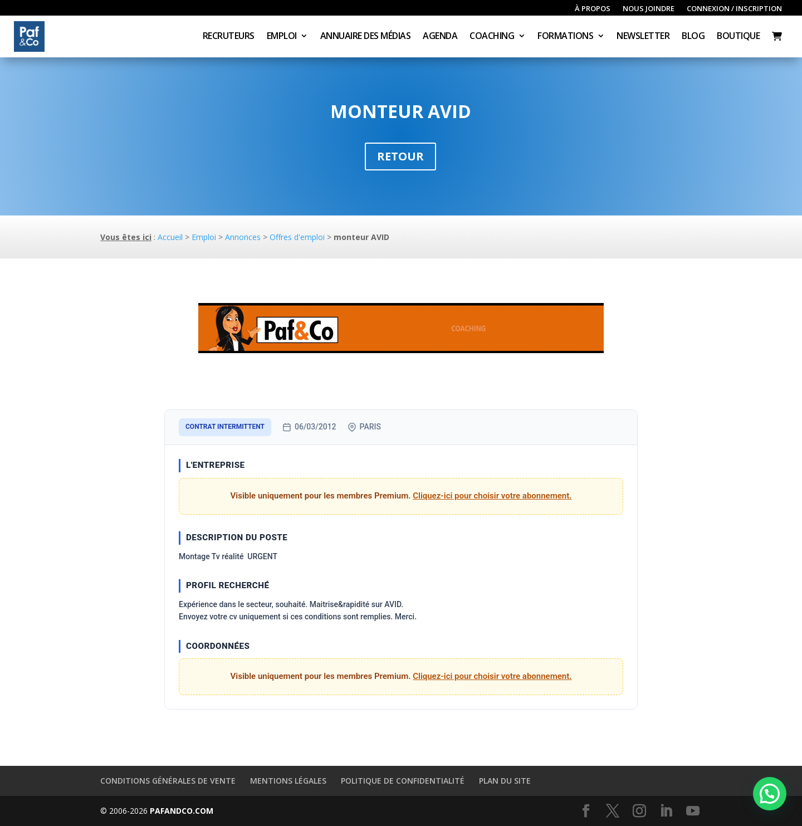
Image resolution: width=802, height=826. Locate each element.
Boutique (738, 37)
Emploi (282, 37)
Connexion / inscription (734, 8)
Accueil (170, 237)
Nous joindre (648, 8)
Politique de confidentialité (402, 780)
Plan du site (505, 780)
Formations (565, 37)
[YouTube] (693, 811)
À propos (592, 8)
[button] (769, 793)
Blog (693, 37)
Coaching (492, 37)
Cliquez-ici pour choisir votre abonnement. (492, 496)
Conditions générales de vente (168, 780)
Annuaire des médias (365, 37)
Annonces (243, 237)
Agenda (440, 37)
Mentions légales (288, 780)
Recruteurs (229, 37)
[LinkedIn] (666, 811)
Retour (400, 156)
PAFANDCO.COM (181, 810)
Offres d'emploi (297, 237)
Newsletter (643, 37)
